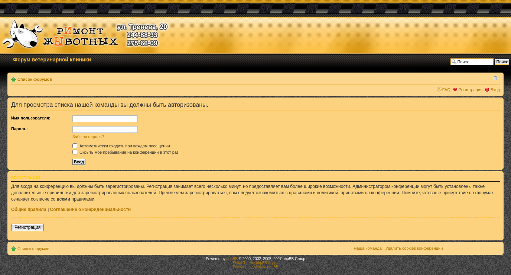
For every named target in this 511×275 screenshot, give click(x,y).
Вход (495, 89)
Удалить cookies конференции (414, 248)
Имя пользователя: (31, 118)
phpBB (232, 259)
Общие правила (28, 209)
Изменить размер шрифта (494, 77)
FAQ (446, 89)
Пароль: (19, 129)
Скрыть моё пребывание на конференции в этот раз (125, 152)
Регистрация (470, 89)
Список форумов (34, 79)
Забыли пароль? (88, 136)
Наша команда (367, 248)
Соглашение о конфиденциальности (90, 209)
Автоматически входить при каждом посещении (121, 146)
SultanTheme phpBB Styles (255, 263)
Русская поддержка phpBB (255, 267)
